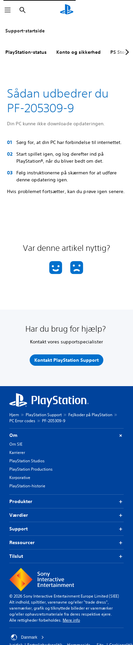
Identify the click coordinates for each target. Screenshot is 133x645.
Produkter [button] (66, 501)
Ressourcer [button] (66, 542)
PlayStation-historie (27, 486)
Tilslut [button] (66, 556)
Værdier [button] (66, 515)
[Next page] (126, 52)
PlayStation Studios (27, 461)
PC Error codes (22, 421)
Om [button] (66, 435)
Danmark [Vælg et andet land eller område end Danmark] (27, 637)
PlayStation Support (44, 415)
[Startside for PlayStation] (66, 10)
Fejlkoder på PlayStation (90, 415)
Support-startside (25, 31)
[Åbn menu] (7, 10)
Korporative (19, 477)
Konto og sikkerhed (78, 52)
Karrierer (17, 452)
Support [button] (66, 529)
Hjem (14, 415)
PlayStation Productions (31, 469)
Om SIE (15, 444)
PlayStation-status (26, 52)
